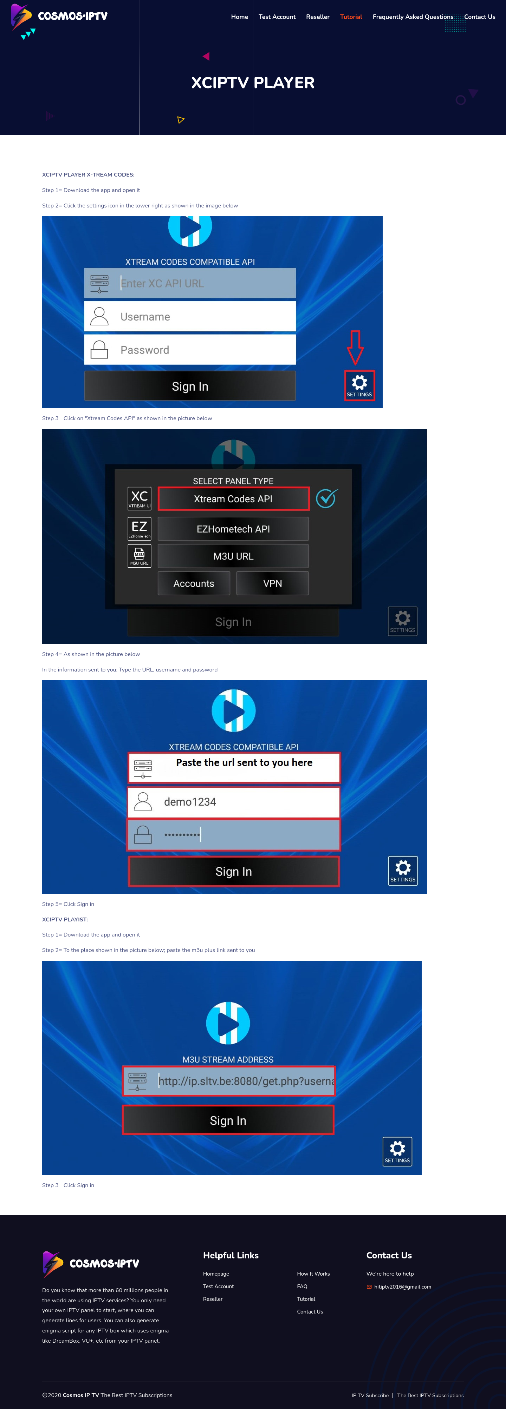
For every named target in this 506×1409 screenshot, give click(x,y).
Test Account (277, 17)
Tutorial (351, 17)
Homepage (217, 1274)
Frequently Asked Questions (413, 17)
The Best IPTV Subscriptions (428, 1395)
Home (239, 17)
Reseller (318, 17)
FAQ (303, 1286)
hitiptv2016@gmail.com (405, 1287)
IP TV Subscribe (364, 1395)
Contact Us (479, 17)
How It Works (315, 1274)
